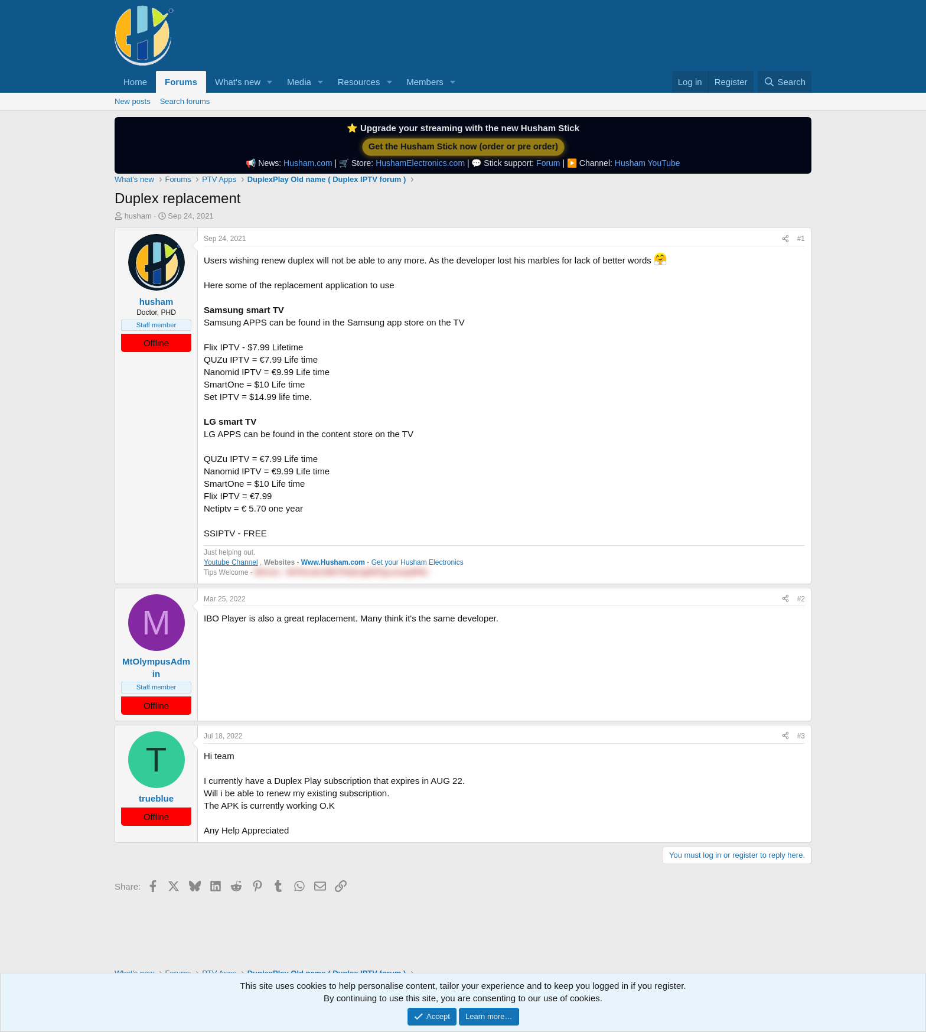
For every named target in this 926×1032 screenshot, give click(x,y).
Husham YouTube (647, 163)
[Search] (784, 82)
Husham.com (307, 163)
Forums (181, 82)
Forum (548, 163)
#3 (801, 736)
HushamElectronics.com (420, 163)
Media (299, 82)
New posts (133, 101)
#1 (801, 239)
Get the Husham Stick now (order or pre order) (463, 147)
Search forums (185, 101)
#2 (801, 599)
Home (135, 82)
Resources (359, 82)
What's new (237, 82)
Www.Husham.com (333, 562)
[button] (270, 82)
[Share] (785, 239)
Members (425, 82)
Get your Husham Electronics (417, 562)
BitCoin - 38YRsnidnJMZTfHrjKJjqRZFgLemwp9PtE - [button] (343, 572)
